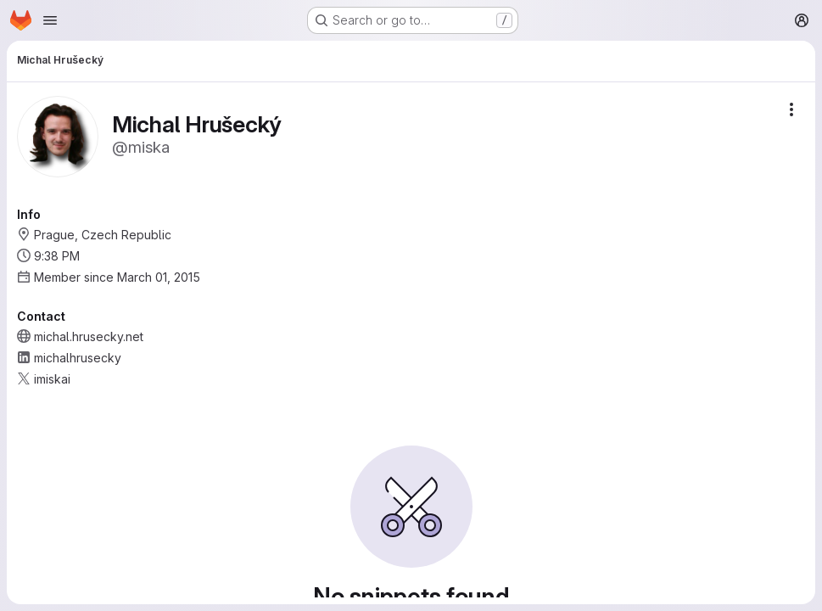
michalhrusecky (77, 357)
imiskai (52, 379)
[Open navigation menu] (50, 20)
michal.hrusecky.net (88, 336)
